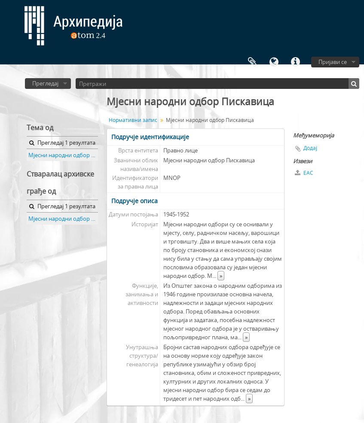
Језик (273, 62)
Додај (310, 148)
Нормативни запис (133, 120)
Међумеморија (252, 62)
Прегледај (45, 83)
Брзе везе (295, 62)
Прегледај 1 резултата (62, 142)
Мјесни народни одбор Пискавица (63, 155)
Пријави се (332, 62)
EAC (304, 173)
